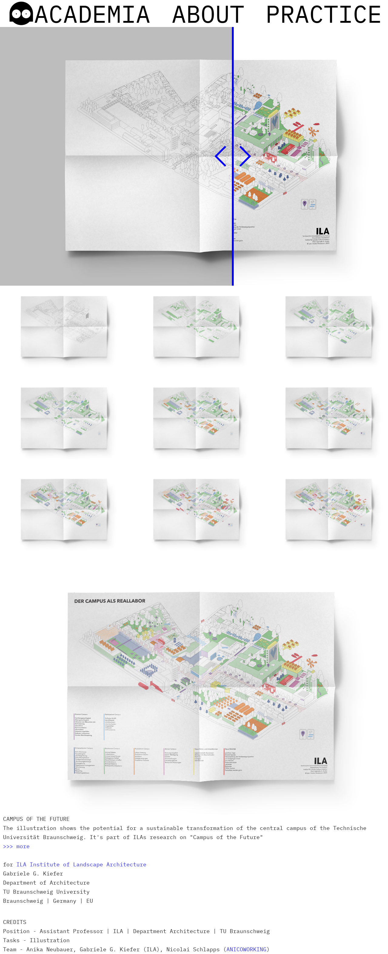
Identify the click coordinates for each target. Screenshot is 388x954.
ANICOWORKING (246, 949)
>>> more (16, 846)
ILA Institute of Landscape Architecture (81, 864)
